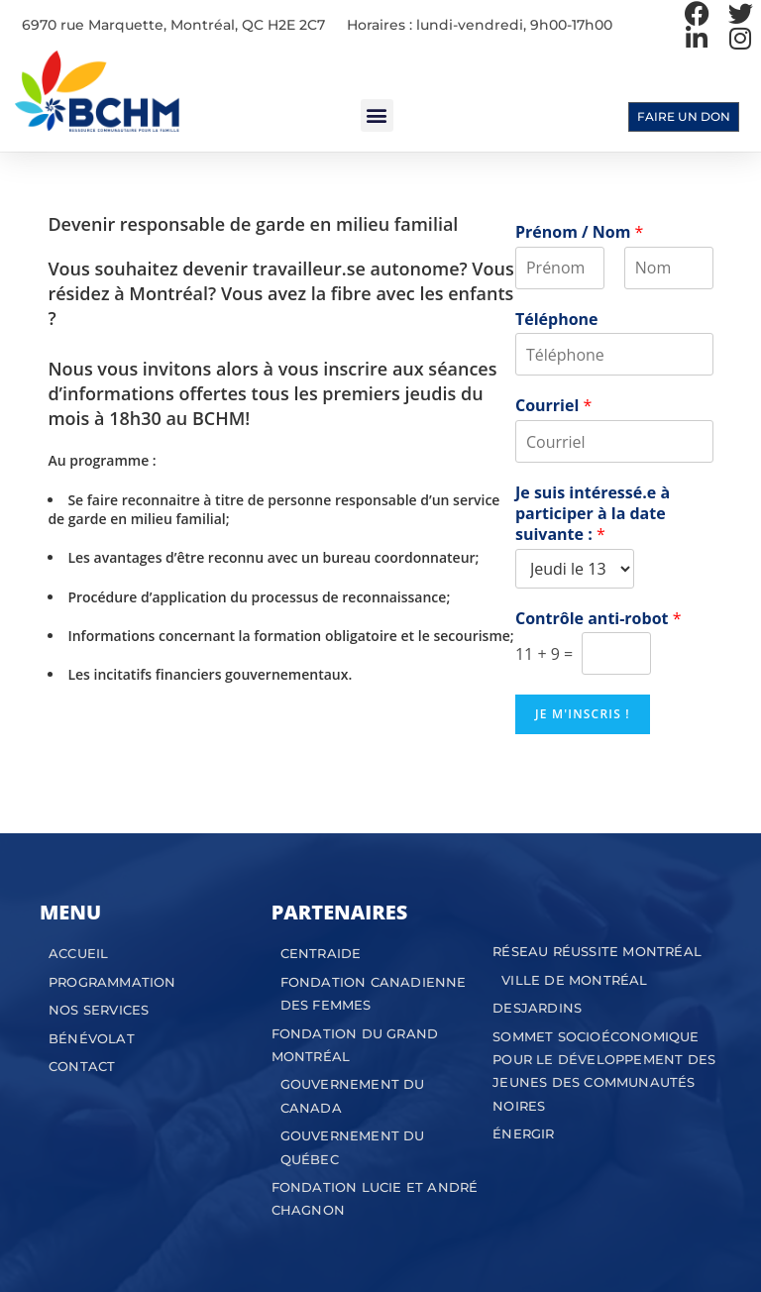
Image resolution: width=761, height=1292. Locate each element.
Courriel (553, 405)
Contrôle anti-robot (598, 618)
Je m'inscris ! (582, 713)
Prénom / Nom (579, 232)
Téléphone (556, 319)
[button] (377, 115)
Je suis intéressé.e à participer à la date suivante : (592, 513)
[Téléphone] (614, 354)
